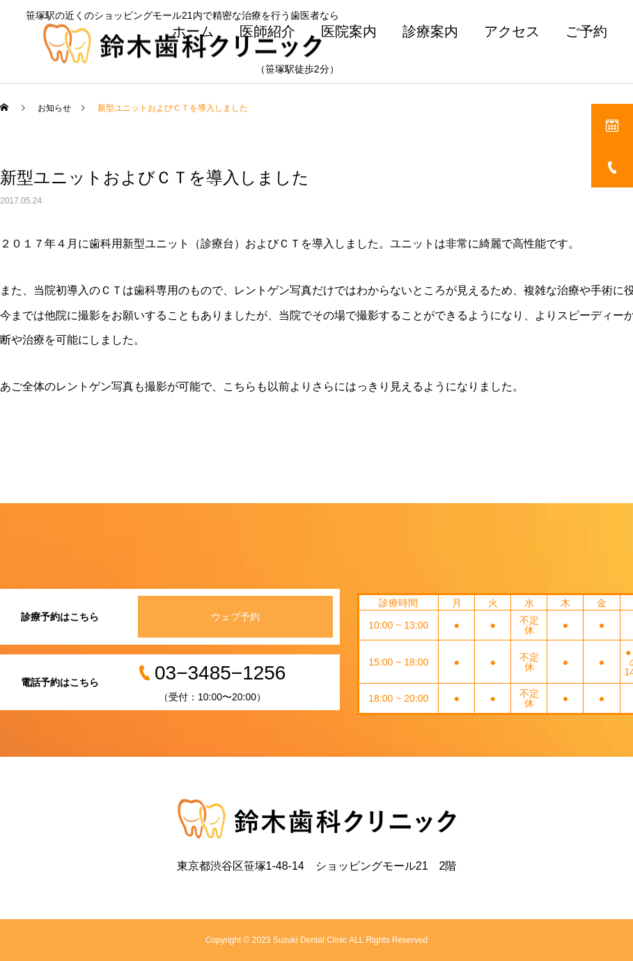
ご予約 (586, 31)
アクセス (512, 31)
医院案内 (349, 31)
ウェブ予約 (235, 616)
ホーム (193, 31)
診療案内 (430, 31)
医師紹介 (267, 31)
